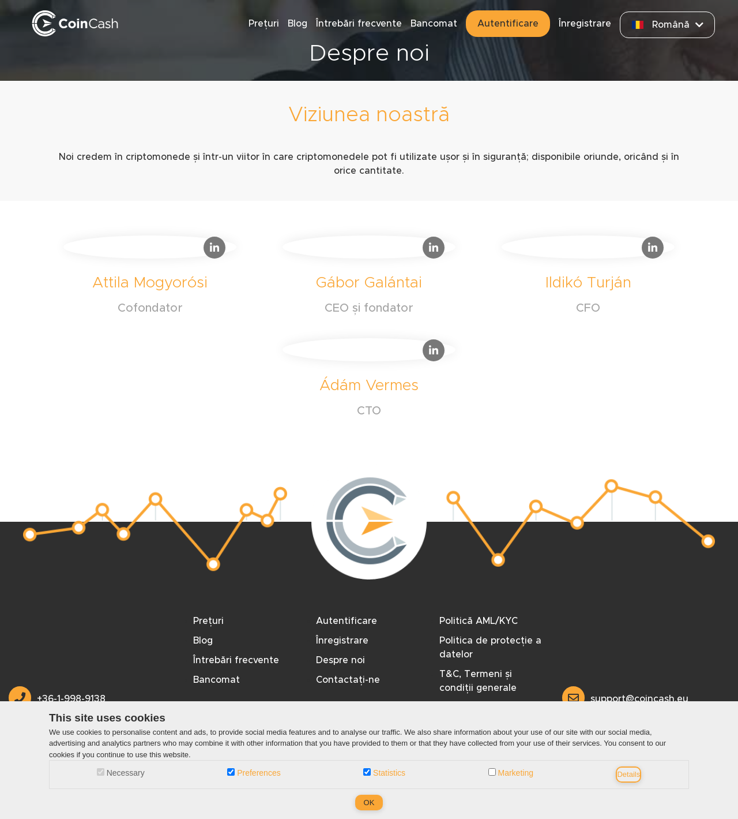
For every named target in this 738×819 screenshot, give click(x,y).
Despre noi (340, 660)
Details (628, 774)
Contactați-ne (348, 680)
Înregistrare (585, 23)
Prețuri (263, 23)
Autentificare (508, 23)
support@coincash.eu (625, 699)
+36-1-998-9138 (57, 699)
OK (369, 802)
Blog (297, 23)
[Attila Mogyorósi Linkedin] (149, 278)
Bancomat (434, 23)
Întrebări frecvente (359, 23)
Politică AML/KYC (478, 621)
